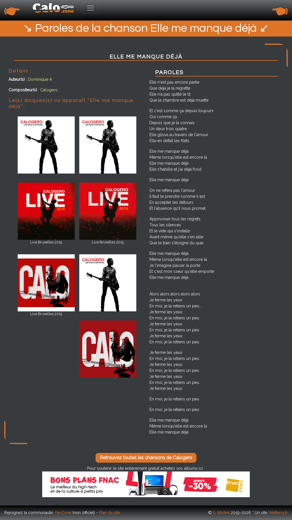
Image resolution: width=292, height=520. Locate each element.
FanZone (63, 512)
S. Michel (221, 512)
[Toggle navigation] (90, 8)
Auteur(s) (17, 79)
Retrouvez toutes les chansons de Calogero (146, 457)
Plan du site (109, 512)
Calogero (49, 90)
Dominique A (40, 79)
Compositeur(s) (23, 90)
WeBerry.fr (278, 512)
